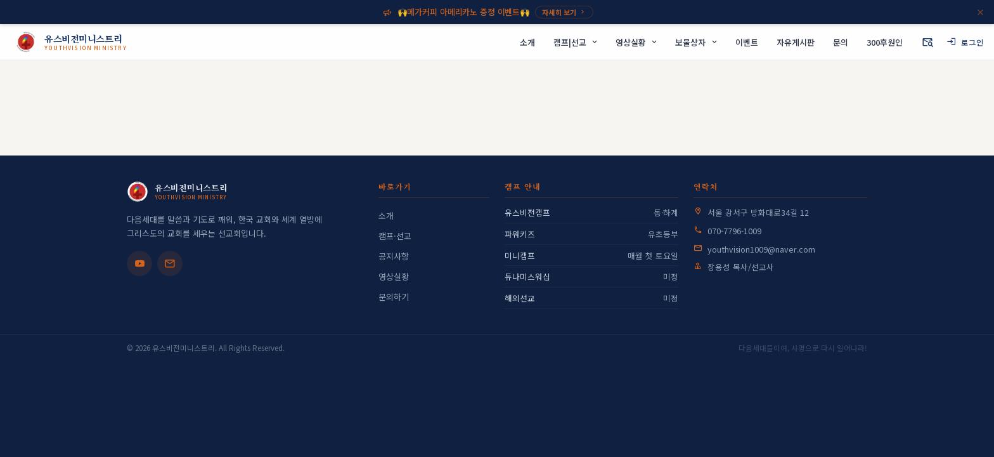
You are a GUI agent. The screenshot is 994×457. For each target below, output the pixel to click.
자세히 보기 (564, 12)
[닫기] (980, 12)
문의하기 (393, 297)
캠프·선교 (394, 236)
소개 (386, 215)
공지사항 (393, 256)
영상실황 (393, 276)
